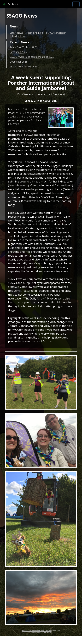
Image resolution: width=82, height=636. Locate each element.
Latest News (16, 32)
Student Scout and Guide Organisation (36, 631)
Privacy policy (36, 632)
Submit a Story (17, 36)
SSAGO (10, 4)
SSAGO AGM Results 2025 (23, 66)
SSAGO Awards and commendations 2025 (32, 56)
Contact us (47, 632)
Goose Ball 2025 (18, 61)
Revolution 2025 (18, 51)
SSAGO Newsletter (56, 32)
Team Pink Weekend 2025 (23, 47)
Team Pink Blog (34, 32)
